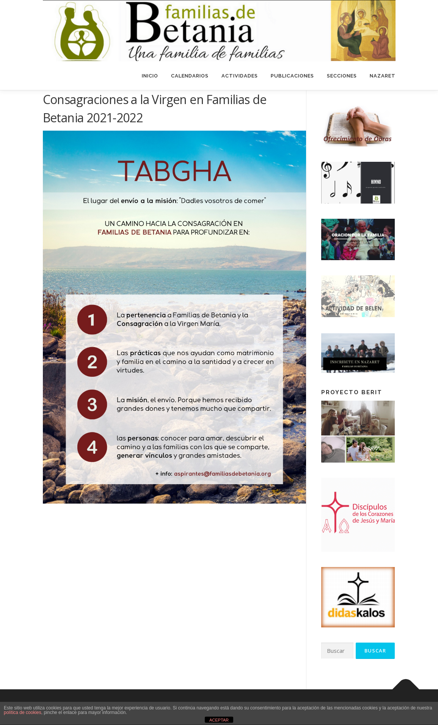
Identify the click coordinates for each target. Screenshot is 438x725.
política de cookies (22, 712)
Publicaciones (292, 76)
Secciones (342, 76)
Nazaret (383, 76)
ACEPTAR (219, 720)
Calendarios (190, 76)
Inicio (150, 76)
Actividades (239, 76)
